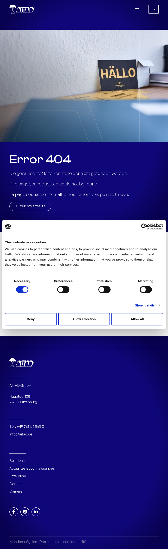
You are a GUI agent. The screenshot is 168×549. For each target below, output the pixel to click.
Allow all (137, 319)
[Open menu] (137, 9)
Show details (145, 305)
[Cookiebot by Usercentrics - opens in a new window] (144, 226)
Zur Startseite (32, 206)
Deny (31, 319)
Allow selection (84, 319)
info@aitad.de (20, 434)
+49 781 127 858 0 (30, 426)
